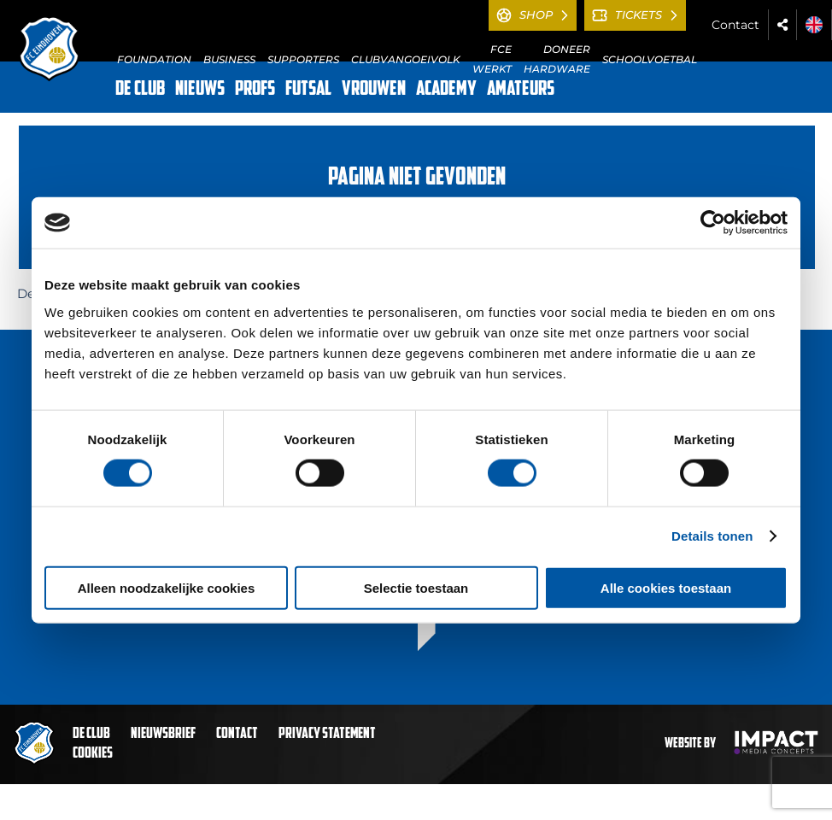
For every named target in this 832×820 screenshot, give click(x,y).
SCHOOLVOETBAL (649, 59)
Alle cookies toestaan (666, 587)
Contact (735, 24)
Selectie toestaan (416, 587)
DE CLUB (140, 89)
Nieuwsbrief (163, 734)
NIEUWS (200, 89)
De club (91, 734)
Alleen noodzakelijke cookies (166, 587)
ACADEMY (446, 89)
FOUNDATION (154, 59)
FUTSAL (308, 89)
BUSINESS (229, 59)
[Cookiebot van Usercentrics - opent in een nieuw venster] (713, 223)
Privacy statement (327, 734)
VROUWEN (374, 89)
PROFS (255, 89)
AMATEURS (520, 89)
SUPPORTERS (303, 59)
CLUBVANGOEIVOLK (405, 59)
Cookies (93, 754)
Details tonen (712, 536)
